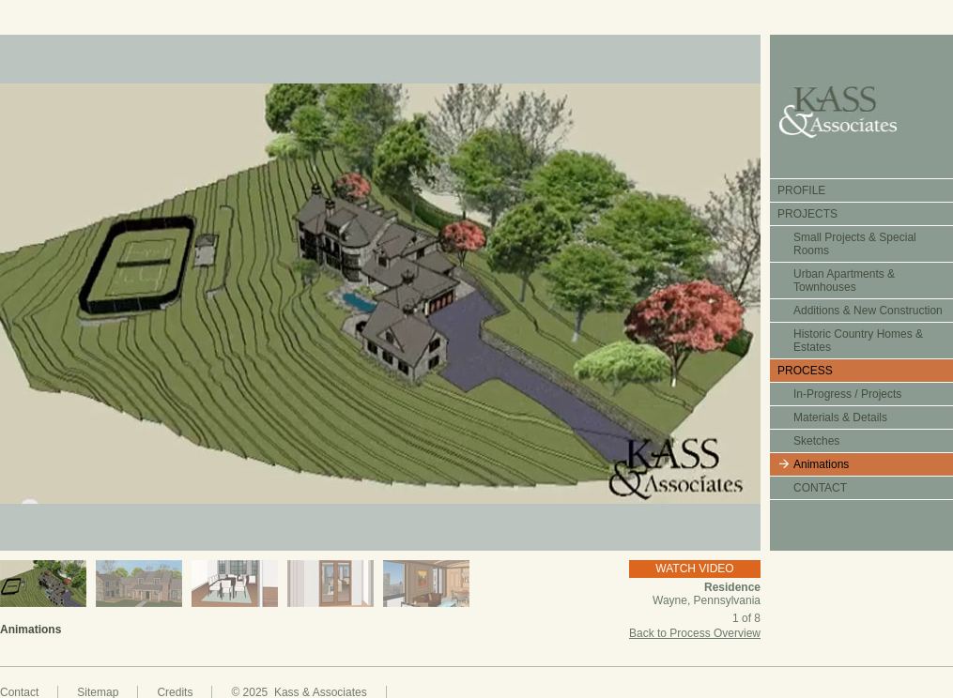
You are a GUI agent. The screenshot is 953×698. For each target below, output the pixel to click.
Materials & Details (840, 417)
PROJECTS (807, 213)
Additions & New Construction (868, 310)
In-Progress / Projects (847, 394)
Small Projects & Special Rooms (854, 244)
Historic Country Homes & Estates (858, 340)
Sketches (816, 441)
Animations (821, 464)
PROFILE (801, 190)
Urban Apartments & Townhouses (844, 280)
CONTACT (820, 487)
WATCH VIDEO (694, 568)
